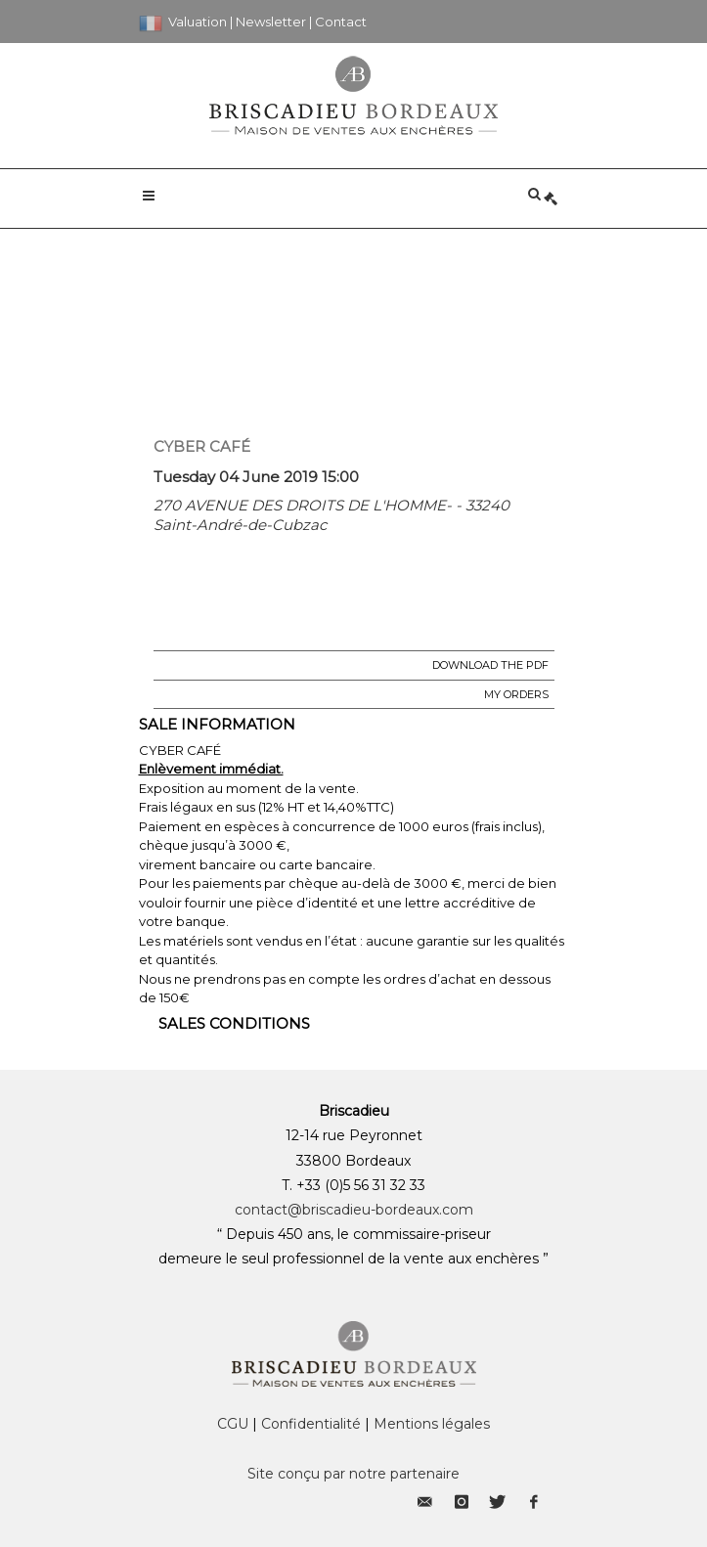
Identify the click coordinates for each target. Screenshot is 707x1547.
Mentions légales (432, 1424)
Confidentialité (311, 1424)
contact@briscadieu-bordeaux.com (354, 1209)
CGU (232, 1424)
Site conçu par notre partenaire (353, 1473)
